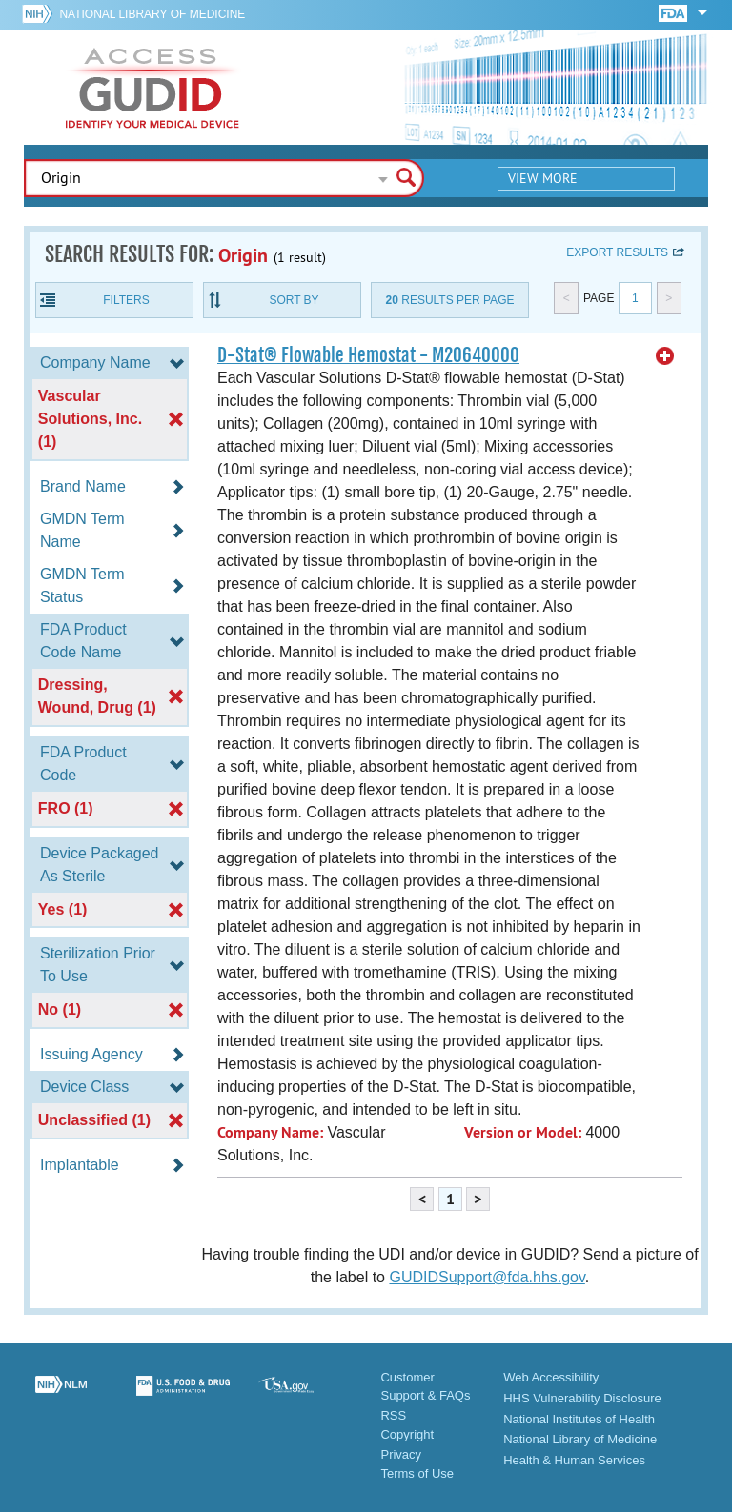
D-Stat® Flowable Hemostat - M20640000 (368, 355)
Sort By (293, 300)
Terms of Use (417, 1473)
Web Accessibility (551, 1377)
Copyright (407, 1434)
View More (543, 178)
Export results (617, 252)
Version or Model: (522, 1132)
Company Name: (270, 1132)
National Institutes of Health (579, 1419)
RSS (393, 1415)
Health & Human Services (574, 1460)
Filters (126, 300)
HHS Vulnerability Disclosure (582, 1398)
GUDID (152, 87)
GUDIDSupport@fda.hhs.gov (486, 1277)
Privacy (400, 1454)
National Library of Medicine (152, 14)
